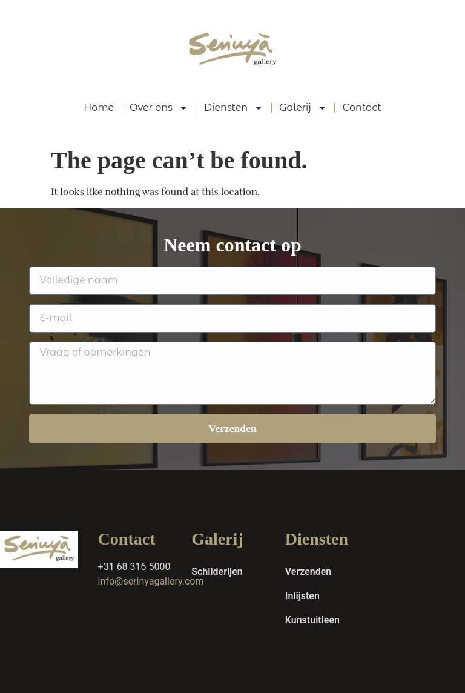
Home (99, 107)
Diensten (233, 108)
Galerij (303, 108)
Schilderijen (217, 571)
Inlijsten (302, 596)
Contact (362, 107)
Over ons (159, 108)
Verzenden (308, 571)
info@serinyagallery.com (151, 581)
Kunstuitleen (312, 620)
